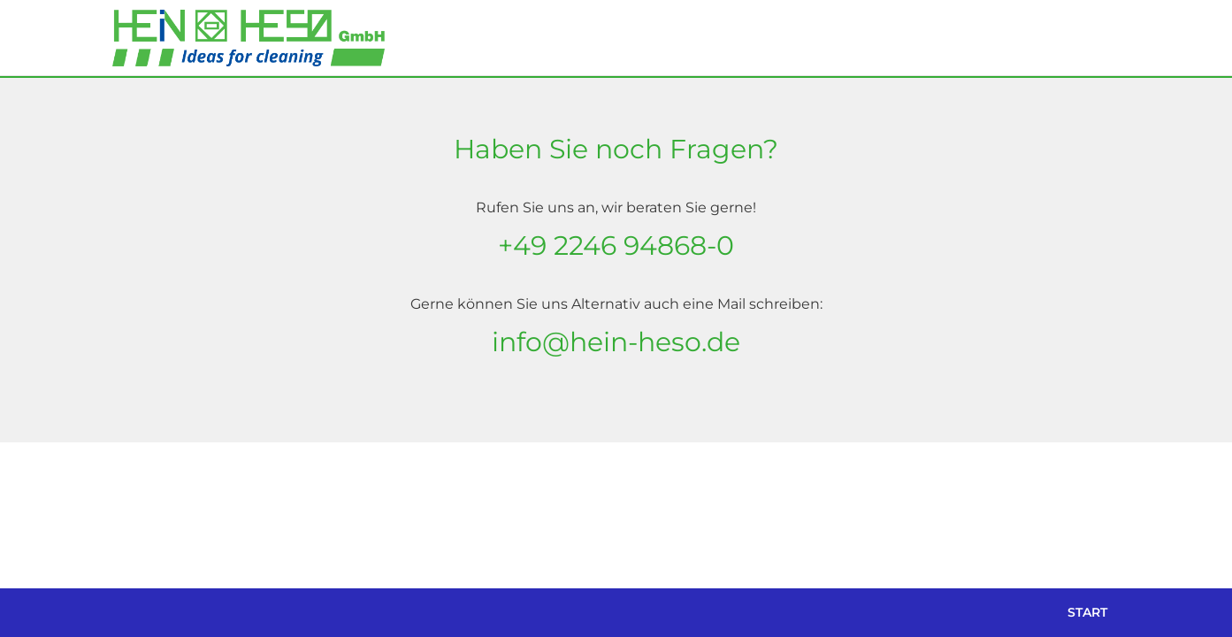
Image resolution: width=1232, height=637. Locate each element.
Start (1087, 612)
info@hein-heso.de (616, 342)
